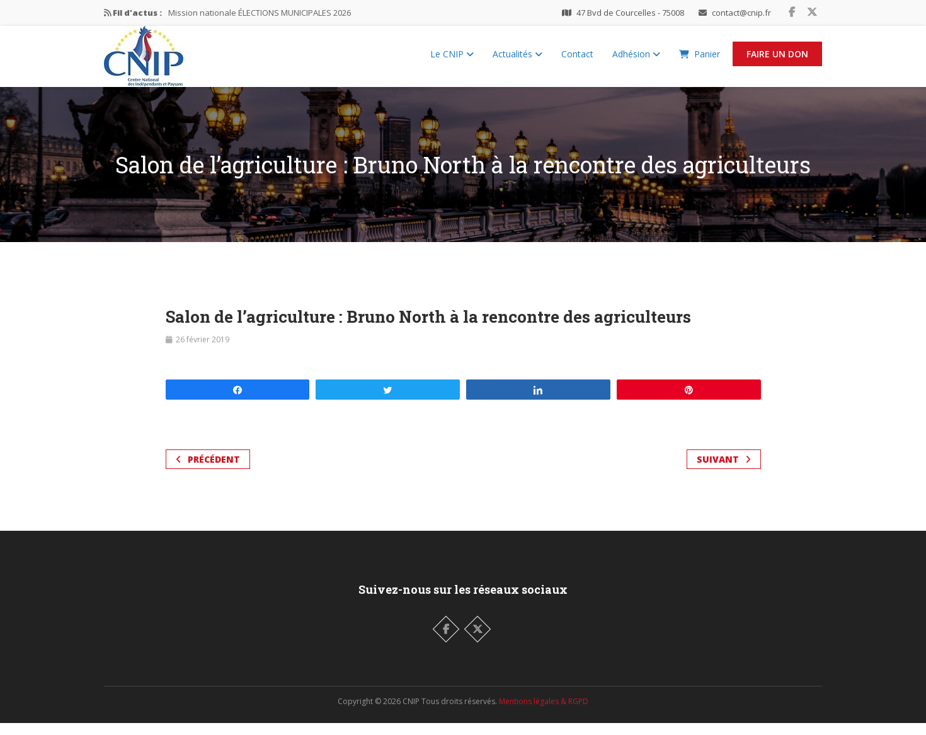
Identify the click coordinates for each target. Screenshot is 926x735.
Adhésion (636, 60)
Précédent (208, 471)
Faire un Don (777, 60)
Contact (577, 60)
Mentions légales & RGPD (543, 713)
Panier (699, 60)
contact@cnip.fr (741, 12)
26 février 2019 (202, 351)
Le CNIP (452, 60)
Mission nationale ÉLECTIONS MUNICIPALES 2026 (259, 12)
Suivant (724, 471)
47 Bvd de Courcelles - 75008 (630, 12)
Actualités (517, 60)
